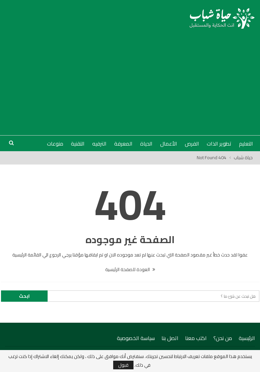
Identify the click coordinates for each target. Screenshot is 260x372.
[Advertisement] (130, 78)
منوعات (55, 144)
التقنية (78, 144)
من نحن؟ (222, 338)
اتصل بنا (169, 338)
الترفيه (99, 144)
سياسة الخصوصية (136, 338)
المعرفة (123, 144)
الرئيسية (247, 338)
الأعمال (168, 144)
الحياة (146, 144)
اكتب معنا (196, 338)
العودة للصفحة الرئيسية (130, 269)
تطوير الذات (219, 144)
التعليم (246, 144)
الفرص (192, 144)
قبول (123, 365)
